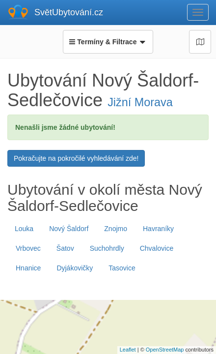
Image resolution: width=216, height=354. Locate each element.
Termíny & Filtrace (108, 42)
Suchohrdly (107, 248)
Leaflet (128, 350)
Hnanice (28, 268)
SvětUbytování (68, 12)
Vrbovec (28, 248)
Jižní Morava (140, 102)
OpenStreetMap (165, 350)
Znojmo (115, 229)
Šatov (65, 248)
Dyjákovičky (74, 268)
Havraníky (158, 229)
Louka (24, 229)
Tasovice (121, 268)
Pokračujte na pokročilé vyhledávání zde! (76, 158)
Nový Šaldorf (68, 229)
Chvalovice (156, 248)
